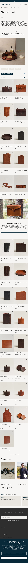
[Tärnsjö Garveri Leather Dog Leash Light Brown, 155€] (7, 186)
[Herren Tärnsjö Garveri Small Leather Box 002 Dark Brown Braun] (7, 390)
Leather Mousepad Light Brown (5, 450)
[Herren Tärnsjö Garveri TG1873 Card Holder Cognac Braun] (21, 159)
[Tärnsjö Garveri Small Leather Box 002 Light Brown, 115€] (21, 393)
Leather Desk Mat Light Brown (5, 354)
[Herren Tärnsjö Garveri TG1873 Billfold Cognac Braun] (21, 295)
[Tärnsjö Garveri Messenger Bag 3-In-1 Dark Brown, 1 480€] (21, 114)
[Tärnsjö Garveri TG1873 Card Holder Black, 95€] (21, 138)
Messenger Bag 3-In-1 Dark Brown (20, 122)
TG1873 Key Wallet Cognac (6, 122)
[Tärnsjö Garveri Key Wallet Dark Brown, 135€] (7, 274)
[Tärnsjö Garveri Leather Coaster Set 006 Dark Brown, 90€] (21, 369)
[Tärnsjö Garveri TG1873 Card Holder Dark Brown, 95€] (21, 345)
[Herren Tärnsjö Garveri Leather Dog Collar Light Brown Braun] (21, 183)
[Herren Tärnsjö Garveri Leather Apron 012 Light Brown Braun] (7, 414)
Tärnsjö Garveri (3, 97)
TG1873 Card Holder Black (20, 146)
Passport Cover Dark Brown (6, 330)
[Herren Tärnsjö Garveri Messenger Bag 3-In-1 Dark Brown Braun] (21, 111)
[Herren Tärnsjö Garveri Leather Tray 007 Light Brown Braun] (21, 271)
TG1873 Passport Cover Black (6, 306)
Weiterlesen (14, 549)
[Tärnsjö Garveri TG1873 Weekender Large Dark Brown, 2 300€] (7, 90)
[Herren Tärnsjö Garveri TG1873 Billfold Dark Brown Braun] (21, 247)
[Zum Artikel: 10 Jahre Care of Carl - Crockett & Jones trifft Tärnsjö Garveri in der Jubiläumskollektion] (8, 476)
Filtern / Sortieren (7, 73)
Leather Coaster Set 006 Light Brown (20, 426)
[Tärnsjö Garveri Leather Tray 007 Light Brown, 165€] (21, 274)
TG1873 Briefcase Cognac (20, 98)
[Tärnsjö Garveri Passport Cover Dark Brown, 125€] (7, 322)
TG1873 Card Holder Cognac (21, 170)
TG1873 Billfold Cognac (20, 306)
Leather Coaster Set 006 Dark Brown (20, 378)
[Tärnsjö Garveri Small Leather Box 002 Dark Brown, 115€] (7, 393)
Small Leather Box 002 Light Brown (21, 402)
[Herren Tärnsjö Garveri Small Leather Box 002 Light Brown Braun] (21, 390)
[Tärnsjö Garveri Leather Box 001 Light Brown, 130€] (21, 322)
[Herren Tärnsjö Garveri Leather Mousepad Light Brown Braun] (7, 438)
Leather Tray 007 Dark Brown (6, 146)
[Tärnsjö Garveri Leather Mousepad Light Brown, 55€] (7, 441)
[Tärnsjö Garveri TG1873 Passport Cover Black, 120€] (7, 298)
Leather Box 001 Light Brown (21, 330)
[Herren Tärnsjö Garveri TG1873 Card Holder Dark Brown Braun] (21, 343)
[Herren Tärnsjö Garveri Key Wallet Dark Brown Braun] (7, 271)
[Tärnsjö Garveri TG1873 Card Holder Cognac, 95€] (21, 162)
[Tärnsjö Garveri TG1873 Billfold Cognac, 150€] (21, 298)
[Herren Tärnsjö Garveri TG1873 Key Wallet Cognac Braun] (7, 111)
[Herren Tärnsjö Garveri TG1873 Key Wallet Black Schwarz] (7, 247)
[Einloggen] (20, 4)
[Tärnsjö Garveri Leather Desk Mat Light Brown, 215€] (7, 345)
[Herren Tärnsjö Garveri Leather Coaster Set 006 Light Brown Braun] (21, 414)
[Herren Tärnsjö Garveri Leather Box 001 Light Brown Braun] (21, 319)
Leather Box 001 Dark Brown (6, 378)
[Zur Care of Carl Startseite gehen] (5, 4)
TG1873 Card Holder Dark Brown (20, 354)
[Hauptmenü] (26, 4)
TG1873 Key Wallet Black (5, 258)
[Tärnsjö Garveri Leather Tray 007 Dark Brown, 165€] (7, 138)
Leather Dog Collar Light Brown (20, 194)
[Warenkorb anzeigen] (24, 4)
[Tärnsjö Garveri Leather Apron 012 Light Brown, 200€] (7, 417)
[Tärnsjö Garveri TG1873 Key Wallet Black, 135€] (7, 250)
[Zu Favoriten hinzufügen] (12, 80)
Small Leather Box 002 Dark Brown (6, 402)
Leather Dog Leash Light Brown (5, 194)
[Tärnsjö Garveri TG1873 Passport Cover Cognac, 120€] (7, 162)
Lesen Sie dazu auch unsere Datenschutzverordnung (14, 520)
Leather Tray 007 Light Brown (21, 282)
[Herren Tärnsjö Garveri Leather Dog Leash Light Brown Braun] (7, 183)
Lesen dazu (13, 233)
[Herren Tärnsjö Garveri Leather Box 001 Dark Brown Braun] (7, 366)
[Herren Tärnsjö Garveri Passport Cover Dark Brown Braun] (7, 319)
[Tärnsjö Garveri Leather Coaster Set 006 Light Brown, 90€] (21, 417)
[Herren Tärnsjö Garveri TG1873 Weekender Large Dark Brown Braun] (7, 87)
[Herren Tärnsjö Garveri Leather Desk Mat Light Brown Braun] (7, 343)
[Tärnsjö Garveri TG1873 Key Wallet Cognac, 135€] (7, 114)
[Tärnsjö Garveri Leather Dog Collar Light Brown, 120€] (21, 186)
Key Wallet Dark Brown (5, 282)
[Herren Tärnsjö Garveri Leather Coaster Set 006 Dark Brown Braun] (21, 366)
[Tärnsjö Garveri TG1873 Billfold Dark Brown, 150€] (21, 250)
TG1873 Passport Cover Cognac (5, 170)
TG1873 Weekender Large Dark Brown (5, 98)
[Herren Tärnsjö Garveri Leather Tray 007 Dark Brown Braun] (7, 135)
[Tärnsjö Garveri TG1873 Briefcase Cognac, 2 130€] (21, 90)
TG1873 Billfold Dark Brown (20, 258)
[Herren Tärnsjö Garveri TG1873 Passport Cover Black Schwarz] (7, 295)
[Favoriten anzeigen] (22, 4)
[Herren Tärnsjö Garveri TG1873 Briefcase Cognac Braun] (21, 87)
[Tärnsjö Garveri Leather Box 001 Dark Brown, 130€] (7, 369)
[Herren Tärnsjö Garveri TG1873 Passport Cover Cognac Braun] (7, 159)
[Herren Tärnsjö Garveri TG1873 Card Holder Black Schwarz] (21, 135)
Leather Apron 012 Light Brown (5, 426)
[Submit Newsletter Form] (25, 517)
